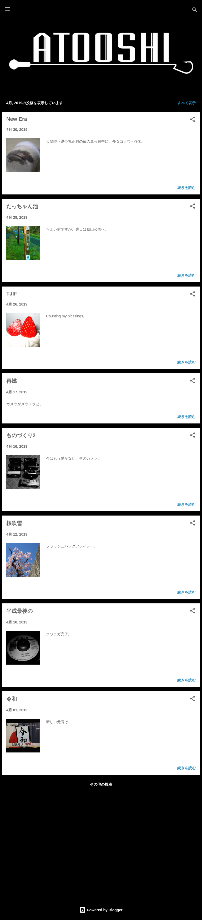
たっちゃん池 (22, 206)
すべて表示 (186, 103)
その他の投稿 (101, 784)
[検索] (194, 11)
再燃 (11, 381)
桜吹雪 (14, 523)
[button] (192, 120)
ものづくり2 (21, 435)
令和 (11, 699)
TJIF (11, 294)
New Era (16, 119)
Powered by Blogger (100, 910)
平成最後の (19, 611)
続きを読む (186, 187)
